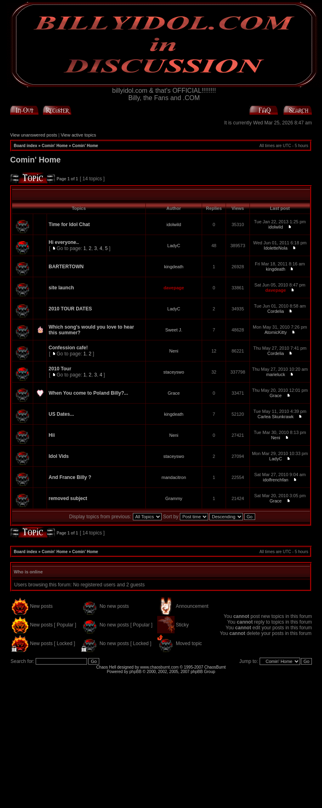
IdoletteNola (276, 248)
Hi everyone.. (64, 242)
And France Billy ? (70, 477)
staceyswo (173, 372)
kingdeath (173, 266)
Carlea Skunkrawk (276, 416)
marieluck (275, 374)
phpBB (135, 671)
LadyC (173, 245)
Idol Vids (59, 456)
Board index (25, 145)
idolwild (173, 224)
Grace (174, 393)
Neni (174, 350)
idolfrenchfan (275, 479)
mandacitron (174, 477)
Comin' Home (55, 145)
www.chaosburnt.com (159, 667)
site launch (61, 288)
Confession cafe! (68, 348)
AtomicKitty (275, 332)
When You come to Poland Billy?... (88, 393)
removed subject (68, 498)
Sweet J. (173, 329)
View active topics (78, 135)
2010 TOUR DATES (70, 309)
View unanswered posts (33, 135)
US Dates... (61, 414)
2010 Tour (60, 369)
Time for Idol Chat (69, 224)
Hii (52, 435)
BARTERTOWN (66, 266)
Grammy (173, 498)
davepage (174, 287)
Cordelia (275, 311)
